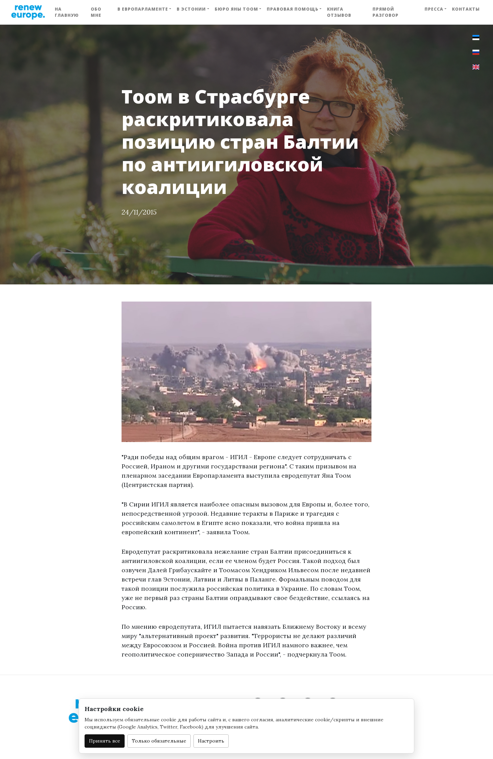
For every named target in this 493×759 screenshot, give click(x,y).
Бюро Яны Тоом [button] (236, 9)
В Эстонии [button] (191, 9)
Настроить (211, 741)
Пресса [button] (434, 9)
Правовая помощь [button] (292, 9)
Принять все (104, 741)
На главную (67, 12)
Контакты (466, 9)
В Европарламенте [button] (142, 9)
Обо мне (96, 12)
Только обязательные (159, 741)
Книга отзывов (339, 12)
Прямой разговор (385, 12)
